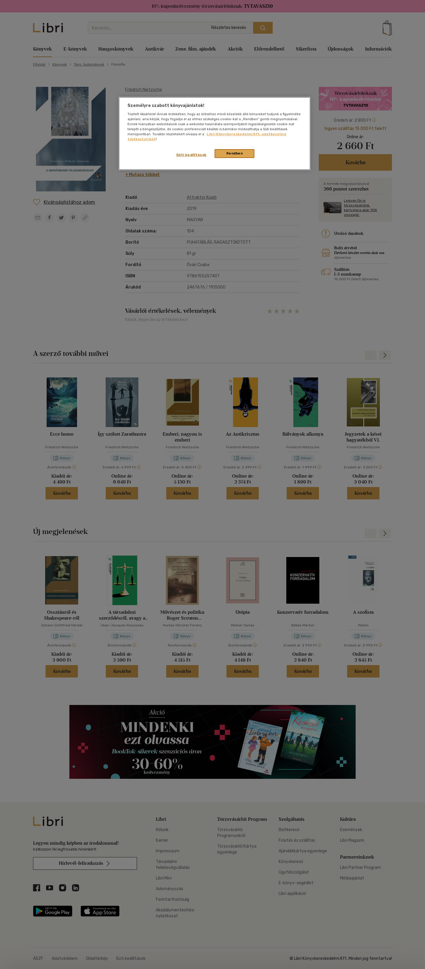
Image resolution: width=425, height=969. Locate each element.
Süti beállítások (191, 155)
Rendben (234, 153)
